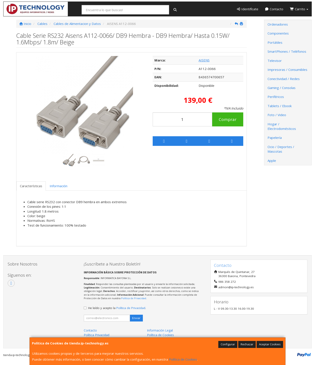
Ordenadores (278, 24)
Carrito (299, 9)
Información (58, 186)
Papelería (275, 137)
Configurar (228, 344)
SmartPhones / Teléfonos (287, 51)
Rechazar (247, 344)
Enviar (136, 318)
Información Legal (160, 330)
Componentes (278, 33)
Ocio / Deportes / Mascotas (281, 149)
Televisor (275, 60)
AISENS (204, 60)
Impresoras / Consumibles (287, 69)
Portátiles (275, 42)
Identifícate (247, 9)
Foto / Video (277, 115)
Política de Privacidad (133, 298)
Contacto (274, 9)
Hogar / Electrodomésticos (282, 126)
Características (31, 186)
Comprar (227, 119)
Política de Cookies (183, 359)
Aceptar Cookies (270, 344)
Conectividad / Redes (284, 79)
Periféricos (276, 96)
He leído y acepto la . (117, 308)
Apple (272, 160)
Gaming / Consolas (282, 88)
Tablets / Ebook (280, 106)
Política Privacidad (96, 335)
